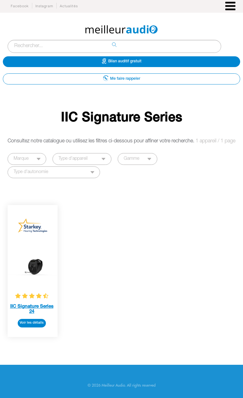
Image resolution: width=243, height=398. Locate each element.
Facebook (20, 6)
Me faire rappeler (121, 78)
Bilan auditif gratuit (121, 61)
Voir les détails (32, 323)
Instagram (44, 6)
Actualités (69, 6)
